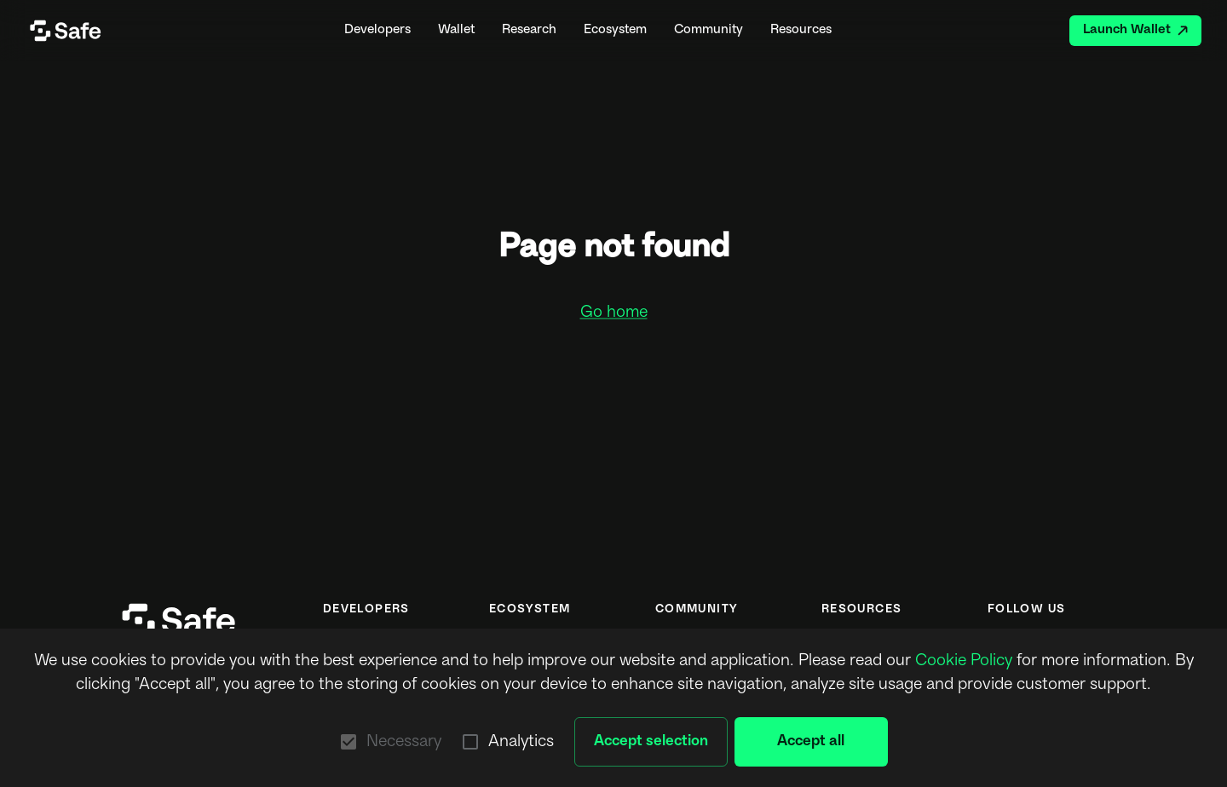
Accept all (811, 742)
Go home (614, 312)
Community (708, 30)
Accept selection (651, 742)
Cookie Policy (963, 661)
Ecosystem (615, 30)
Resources (801, 30)
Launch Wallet (1135, 30)
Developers (377, 30)
